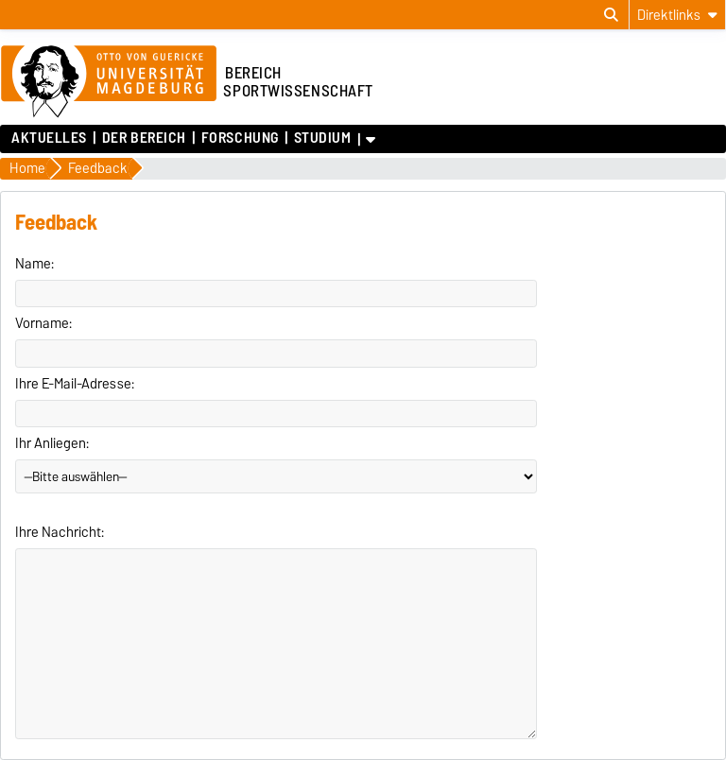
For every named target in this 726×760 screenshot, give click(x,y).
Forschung (240, 138)
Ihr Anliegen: (52, 443)
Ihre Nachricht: (59, 532)
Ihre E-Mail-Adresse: (74, 383)
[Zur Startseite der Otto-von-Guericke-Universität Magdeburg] (108, 82)
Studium (323, 138)
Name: (34, 263)
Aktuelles (49, 138)
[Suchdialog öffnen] (611, 15)
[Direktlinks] (677, 14)
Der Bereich (144, 138)
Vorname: (43, 323)
